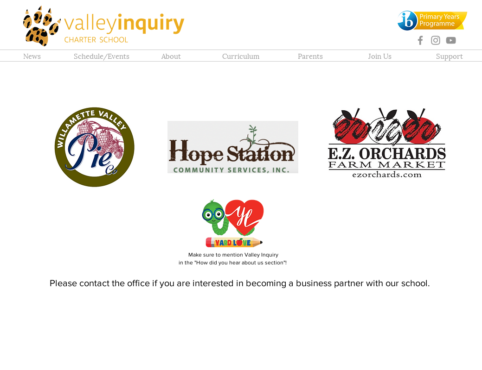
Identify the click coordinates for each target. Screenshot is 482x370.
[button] (171, 55)
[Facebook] (420, 40)
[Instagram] (436, 40)
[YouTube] (451, 40)
